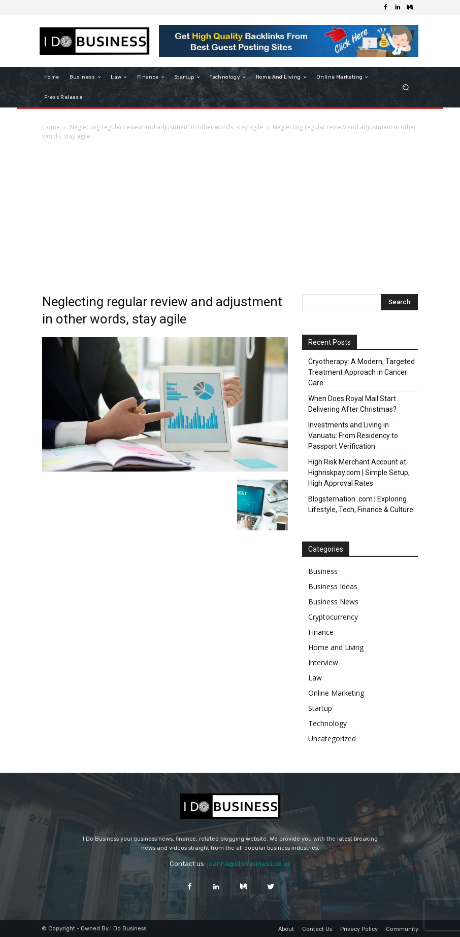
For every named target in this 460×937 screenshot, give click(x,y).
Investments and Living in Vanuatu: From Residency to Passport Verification (353, 435)
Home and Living (336, 647)
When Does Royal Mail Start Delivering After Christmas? (352, 403)
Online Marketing (336, 693)
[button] (406, 87)
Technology (327, 723)
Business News (333, 601)
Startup (320, 708)
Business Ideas (332, 586)
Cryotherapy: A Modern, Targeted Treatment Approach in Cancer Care (361, 372)
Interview (323, 662)
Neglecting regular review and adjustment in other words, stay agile (166, 127)
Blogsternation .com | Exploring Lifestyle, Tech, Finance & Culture (360, 504)
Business (323, 571)
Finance (321, 632)
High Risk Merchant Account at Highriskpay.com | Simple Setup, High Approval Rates (359, 472)
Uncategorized (332, 738)
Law (315, 677)
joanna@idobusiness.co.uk (249, 864)
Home (51, 127)
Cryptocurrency (333, 617)
